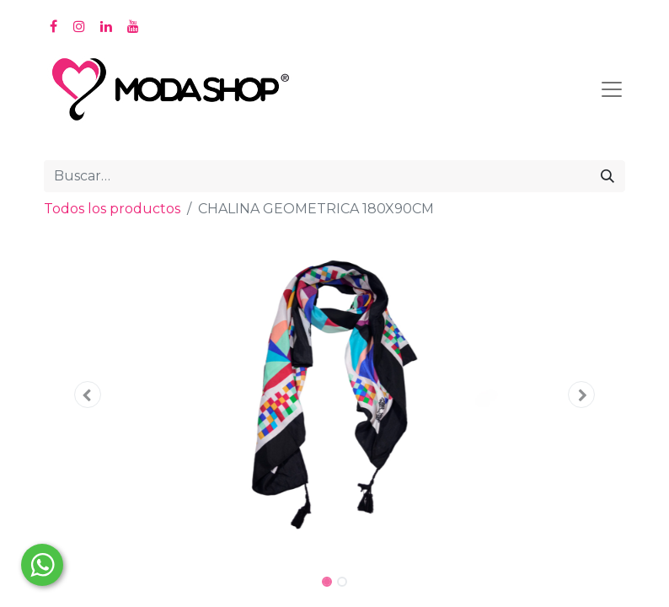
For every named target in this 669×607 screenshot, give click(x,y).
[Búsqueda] (607, 176)
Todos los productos (112, 209)
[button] (87, 395)
